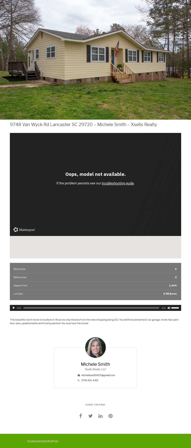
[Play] (13, 307)
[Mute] (168, 307)
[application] (95, 308)
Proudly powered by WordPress (42, 441)
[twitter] (90, 415)
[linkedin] (100, 415)
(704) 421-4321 (89, 380)
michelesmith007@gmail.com (98, 375)
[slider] (91, 308)
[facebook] (80, 415)
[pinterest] (110, 415)
